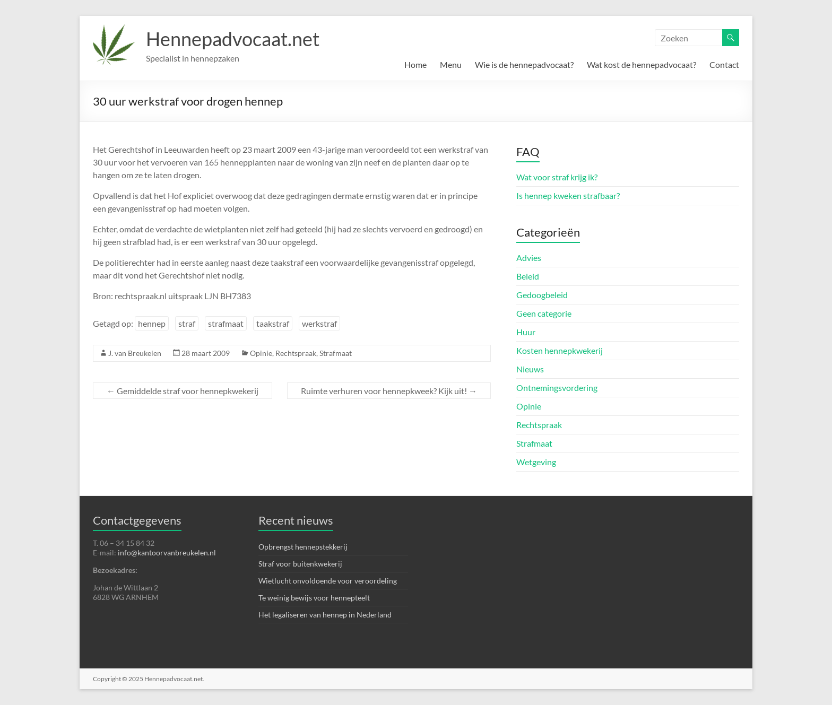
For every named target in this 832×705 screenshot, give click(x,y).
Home (415, 64)
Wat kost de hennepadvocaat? (641, 64)
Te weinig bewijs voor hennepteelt (314, 597)
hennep (152, 323)
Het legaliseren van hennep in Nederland (325, 614)
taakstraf (272, 323)
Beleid (527, 276)
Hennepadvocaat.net (232, 38)
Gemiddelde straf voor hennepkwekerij (182, 391)
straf (186, 323)
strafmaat (226, 323)
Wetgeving (536, 462)
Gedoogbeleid (542, 295)
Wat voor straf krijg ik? (556, 177)
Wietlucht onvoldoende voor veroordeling (327, 580)
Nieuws (530, 369)
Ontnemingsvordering (556, 387)
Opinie (261, 353)
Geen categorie (543, 313)
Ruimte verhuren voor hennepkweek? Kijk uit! (389, 391)
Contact (724, 64)
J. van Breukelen (134, 353)
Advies (528, 258)
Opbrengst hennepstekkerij (303, 546)
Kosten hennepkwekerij (559, 350)
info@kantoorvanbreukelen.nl (167, 552)
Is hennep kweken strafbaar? (568, 195)
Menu (451, 64)
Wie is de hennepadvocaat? (524, 64)
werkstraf (319, 323)
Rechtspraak (295, 353)
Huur (525, 332)
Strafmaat (335, 353)
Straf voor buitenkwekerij (300, 563)
